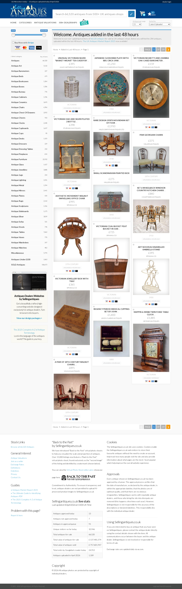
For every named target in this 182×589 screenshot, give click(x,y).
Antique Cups (17, 133)
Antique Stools (17, 227)
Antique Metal (17, 185)
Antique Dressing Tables (22, 149)
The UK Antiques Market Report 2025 (99, 41)
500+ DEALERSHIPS (68, 22)
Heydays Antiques (151, 321)
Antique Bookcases (19, 81)
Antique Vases (17, 237)
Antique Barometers (20, 71)
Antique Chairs (17, 107)
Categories (25, 22)
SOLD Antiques (18, 264)
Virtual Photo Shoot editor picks (80, 470)
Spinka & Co (72, 205)
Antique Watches (19, 247)
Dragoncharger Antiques (111, 67)
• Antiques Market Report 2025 (24, 490)
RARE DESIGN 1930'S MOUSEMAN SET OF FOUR (111, 121)
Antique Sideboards (20, 211)
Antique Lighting (18, 180)
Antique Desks (17, 138)
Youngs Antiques (72, 371)
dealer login (166, 2)
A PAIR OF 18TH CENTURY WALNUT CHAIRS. (72, 363)
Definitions (15, 468)
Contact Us (16, 477)
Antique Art (16, 66)
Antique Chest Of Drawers (23, 112)
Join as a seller (17, 461)
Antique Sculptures (19, 206)
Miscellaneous (17, 253)
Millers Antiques (151, 144)
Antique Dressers (19, 144)
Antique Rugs (17, 201)
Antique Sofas (17, 221)
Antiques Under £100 (20, 259)
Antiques (15, 60)
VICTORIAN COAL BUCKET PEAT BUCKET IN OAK (111, 227)
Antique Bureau (18, 92)
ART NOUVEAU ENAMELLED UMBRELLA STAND (151, 248)
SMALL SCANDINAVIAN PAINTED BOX (111, 173)
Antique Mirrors (18, 190)
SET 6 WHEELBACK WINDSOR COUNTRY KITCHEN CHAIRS (151, 189)
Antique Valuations (45, 22)
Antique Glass (17, 164)
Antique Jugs (17, 175)
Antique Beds (17, 76)
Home (13, 22)
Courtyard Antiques (151, 197)
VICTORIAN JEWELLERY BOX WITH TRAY (71, 279)
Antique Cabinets (19, 97)
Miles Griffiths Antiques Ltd (111, 129)
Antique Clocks (18, 123)
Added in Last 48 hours (71, 49)
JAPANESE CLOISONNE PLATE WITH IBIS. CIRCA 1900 (111, 59)
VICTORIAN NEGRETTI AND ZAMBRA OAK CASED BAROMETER (151, 59)
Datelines (15, 471)
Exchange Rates (17, 464)
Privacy (14, 474)
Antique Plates (17, 195)
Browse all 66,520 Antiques (22, 447)
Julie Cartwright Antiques (72, 67)
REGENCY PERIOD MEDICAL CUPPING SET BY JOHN (111, 310)
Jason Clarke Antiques (111, 318)
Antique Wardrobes (20, 242)
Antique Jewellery (19, 170)
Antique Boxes (17, 86)
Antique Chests (18, 118)
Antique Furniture (19, 159)
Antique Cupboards (20, 128)
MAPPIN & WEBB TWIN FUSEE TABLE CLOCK (151, 313)
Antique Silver (17, 216)
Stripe (31, 42)
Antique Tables (18, 232)
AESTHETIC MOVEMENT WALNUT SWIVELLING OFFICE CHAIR (71, 197)
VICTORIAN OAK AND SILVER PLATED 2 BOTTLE (72, 120)
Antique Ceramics (19, 102)
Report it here (17, 515)
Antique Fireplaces (19, 154)
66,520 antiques (98, 38)
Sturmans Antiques (151, 67)
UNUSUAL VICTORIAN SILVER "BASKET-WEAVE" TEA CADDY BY (72, 59)
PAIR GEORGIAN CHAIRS (151, 135)
